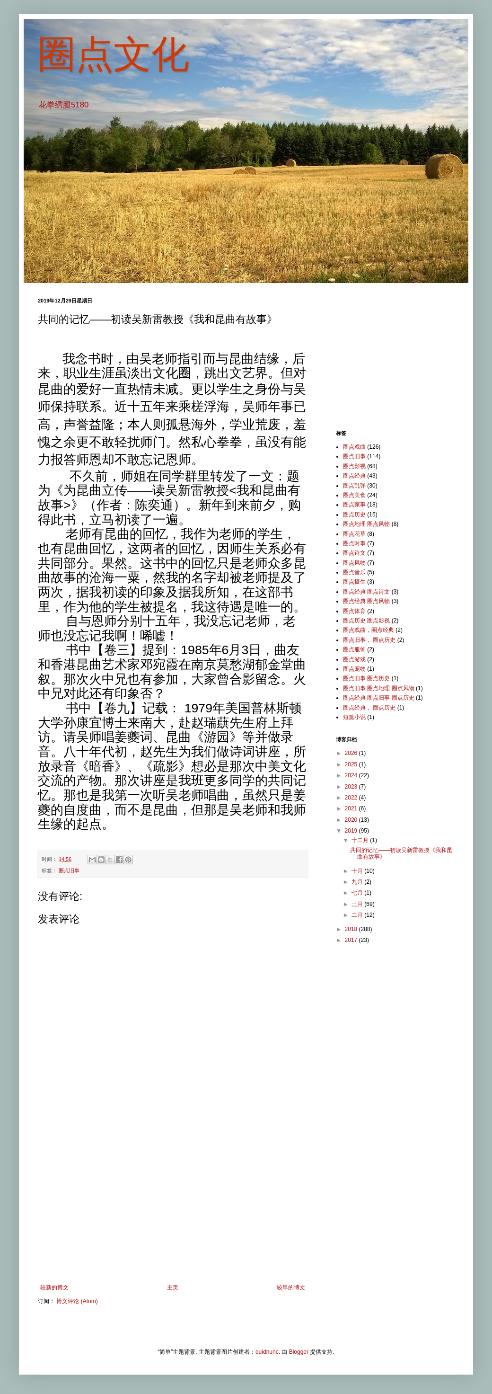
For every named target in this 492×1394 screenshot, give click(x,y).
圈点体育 (354, 611)
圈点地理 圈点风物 (366, 524)
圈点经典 (354, 475)
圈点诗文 (354, 553)
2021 (352, 808)
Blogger (298, 1352)
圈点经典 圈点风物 (366, 601)
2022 (352, 797)
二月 (357, 915)
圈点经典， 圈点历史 (369, 707)
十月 (357, 871)
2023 (352, 786)
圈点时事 (354, 543)
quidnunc (267, 1352)
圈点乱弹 (354, 485)
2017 (352, 940)
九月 (357, 882)
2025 (352, 764)
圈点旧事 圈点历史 (366, 678)
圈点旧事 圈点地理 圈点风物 (378, 688)
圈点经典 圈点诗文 (366, 591)
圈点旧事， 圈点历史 (369, 640)
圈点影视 (354, 466)
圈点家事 (354, 504)
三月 (357, 904)
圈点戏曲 (354, 447)
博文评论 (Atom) (76, 1301)
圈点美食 (354, 495)
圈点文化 (113, 54)
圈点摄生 (354, 581)
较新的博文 (54, 1287)
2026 (352, 753)
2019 (352, 830)
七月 (357, 892)
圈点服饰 (354, 649)
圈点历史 (354, 514)
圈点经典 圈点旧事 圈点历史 (378, 697)
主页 (172, 1287)
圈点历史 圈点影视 (366, 620)
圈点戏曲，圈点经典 (368, 630)
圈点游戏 (354, 659)
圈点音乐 (354, 572)
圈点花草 (354, 534)
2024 (352, 775)
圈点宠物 (354, 669)
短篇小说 (354, 717)
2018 (352, 929)
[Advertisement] (173, 1206)
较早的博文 (291, 1287)
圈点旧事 (69, 870)
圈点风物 (354, 562)
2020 (352, 820)
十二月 (360, 840)
